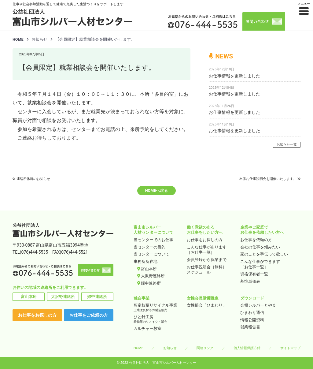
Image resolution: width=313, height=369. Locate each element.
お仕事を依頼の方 (256, 239)
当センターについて (151, 254)
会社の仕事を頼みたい (260, 247)
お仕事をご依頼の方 (88, 315)
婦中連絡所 (97, 296)
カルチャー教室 (147, 328)
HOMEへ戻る (156, 190)
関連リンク (205, 348)
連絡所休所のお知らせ (33, 179)
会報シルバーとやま (258, 305)
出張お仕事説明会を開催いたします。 (267, 179)
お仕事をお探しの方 (37, 315)
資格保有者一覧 (254, 274)
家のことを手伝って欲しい (264, 254)
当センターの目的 (149, 247)
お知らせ (170, 348)
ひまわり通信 (252, 312)
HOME (18, 39)
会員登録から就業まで (206, 259)
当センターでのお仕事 (153, 239)
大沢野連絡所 (63, 296)
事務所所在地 (145, 261)
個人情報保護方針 (247, 348)
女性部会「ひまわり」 (206, 305)
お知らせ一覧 (287, 145)
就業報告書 (250, 327)
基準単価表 (250, 281)
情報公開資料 (252, 320)
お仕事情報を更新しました (234, 75)
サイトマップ (290, 348)
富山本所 (29, 296)
